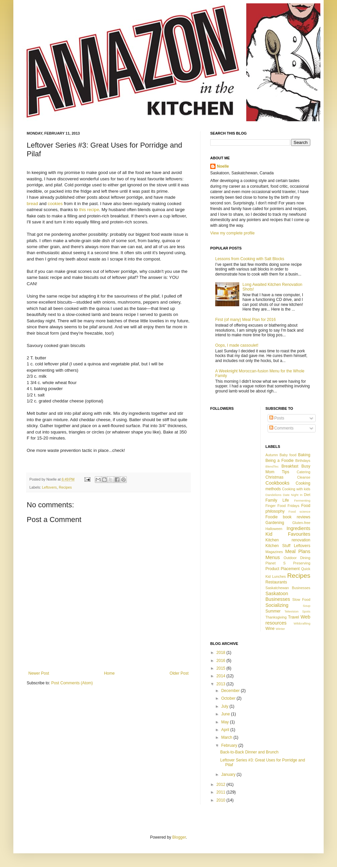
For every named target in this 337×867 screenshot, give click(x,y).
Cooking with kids (296, 489)
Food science (299, 511)
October (229, 698)
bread (32, 203)
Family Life (277, 500)
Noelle (223, 166)
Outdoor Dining (297, 558)
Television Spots (297, 611)
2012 (222, 784)
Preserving (301, 563)
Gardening (275, 522)
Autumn (272, 455)
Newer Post (38, 673)
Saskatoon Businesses (278, 596)
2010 (222, 800)
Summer (273, 611)
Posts (276, 418)
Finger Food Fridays (283, 506)
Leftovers (49, 487)
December (231, 690)
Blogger (179, 837)
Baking (304, 455)
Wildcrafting (302, 623)
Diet (307, 495)
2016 (222, 660)
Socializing (277, 605)
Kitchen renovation (288, 540)
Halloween (274, 529)
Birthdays (302, 461)
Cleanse (303, 477)
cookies (55, 203)
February (229, 745)
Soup (306, 606)
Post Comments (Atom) (72, 683)
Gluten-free (301, 523)
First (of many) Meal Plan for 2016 (245, 319)
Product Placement (283, 568)
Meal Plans (297, 551)
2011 (222, 792)
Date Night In (293, 495)
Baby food (288, 455)
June (226, 714)
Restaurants (276, 582)
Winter (280, 629)
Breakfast (289, 466)
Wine (270, 628)
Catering (303, 472)
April (225, 729)
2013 (222, 684)
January (229, 774)
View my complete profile (232, 233)
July (225, 706)
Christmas (275, 477)
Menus (273, 557)
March (227, 737)
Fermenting (302, 500)
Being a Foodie (280, 460)
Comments (281, 428)
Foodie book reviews (288, 517)
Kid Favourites (288, 534)
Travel (293, 617)
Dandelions (274, 495)
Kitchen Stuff (278, 545)
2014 (222, 676)
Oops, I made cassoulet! (236, 345)
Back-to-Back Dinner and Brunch (249, 752)
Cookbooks (278, 483)
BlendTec (272, 466)
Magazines (274, 552)
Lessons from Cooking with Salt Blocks (249, 258)
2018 (222, 652)
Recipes (65, 487)
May (225, 722)
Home (109, 673)
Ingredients (298, 528)
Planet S (276, 563)
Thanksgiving (276, 617)
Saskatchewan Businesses (288, 588)
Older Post (179, 673)
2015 (222, 668)
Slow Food (301, 599)
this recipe (89, 209)
